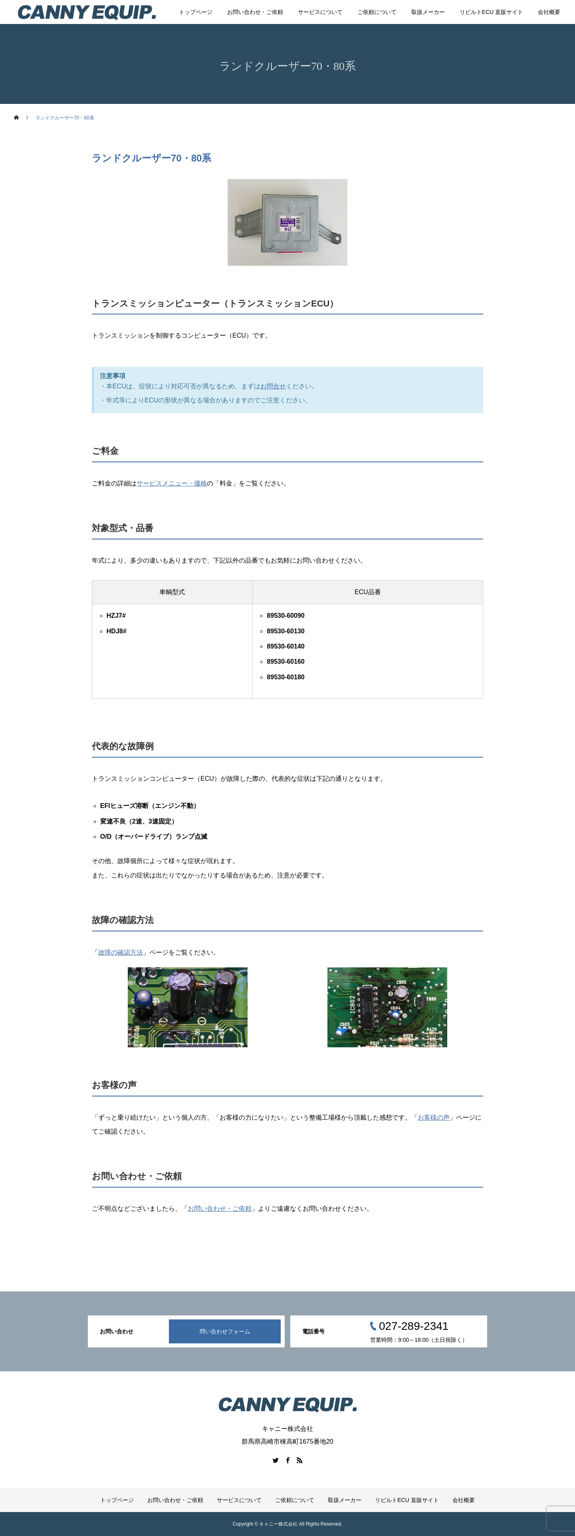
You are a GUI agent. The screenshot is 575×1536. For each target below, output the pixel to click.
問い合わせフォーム (225, 1331)
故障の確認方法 (120, 952)
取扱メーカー (428, 12)
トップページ (195, 12)
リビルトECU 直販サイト (491, 12)
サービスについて (320, 12)
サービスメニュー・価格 (172, 483)
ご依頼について (377, 12)
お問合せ (273, 386)
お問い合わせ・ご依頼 (255, 12)
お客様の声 (434, 1117)
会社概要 (549, 12)
